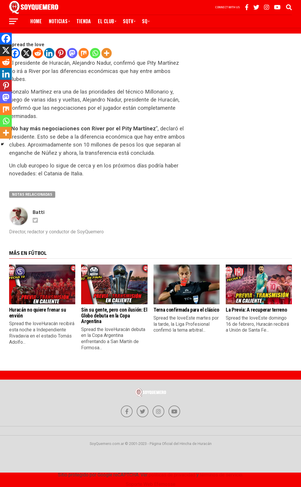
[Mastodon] (72, 53)
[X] (26, 53)
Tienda (83, 21)
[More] (106, 53)
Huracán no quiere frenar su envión (37, 312)
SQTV (128, 21)
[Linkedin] (49, 53)
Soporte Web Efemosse (150, 484)
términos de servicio (221, 475)
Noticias (58, 21)
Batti (38, 212)
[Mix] (83, 53)
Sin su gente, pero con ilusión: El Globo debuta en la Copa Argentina (114, 315)
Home (36, 21)
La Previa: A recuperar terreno (256, 310)
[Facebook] (6, 38)
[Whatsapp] (95, 53)
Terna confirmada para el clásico (186, 310)
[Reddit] (38, 53)
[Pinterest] (61, 53)
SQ (144, 21)
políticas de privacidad (172, 475)
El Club (106, 21)
